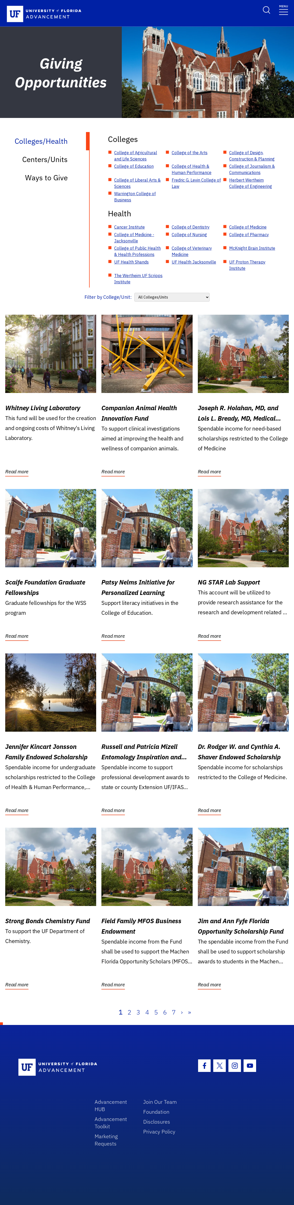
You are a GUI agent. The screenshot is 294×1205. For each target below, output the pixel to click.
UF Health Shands (131, 262)
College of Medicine (248, 227)
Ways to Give (46, 177)
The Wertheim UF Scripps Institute (138, 278)
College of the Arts (189, 152)
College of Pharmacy (249, 234)
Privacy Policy (159, 1131)
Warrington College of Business (135, 196)
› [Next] (182, 1012)
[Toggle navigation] (283, 9)
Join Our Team (160, 1101)
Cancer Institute (129, 227)
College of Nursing (189, 234)
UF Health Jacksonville (194, 262)
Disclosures (156, 1121)
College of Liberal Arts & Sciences (137, 183)
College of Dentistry (191, 227)
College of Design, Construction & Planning (252, 156)
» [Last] (189, 1012)
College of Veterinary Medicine (192, 251)
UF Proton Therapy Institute (247, 265)
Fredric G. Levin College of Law (196, 183)
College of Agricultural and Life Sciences (135, 156)
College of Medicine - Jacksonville (134, 237)
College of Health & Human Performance (191, 169)
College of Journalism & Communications (252, 169)
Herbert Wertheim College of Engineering (250, 183)
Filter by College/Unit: (108, 297)
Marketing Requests (106, 1140)
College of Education (134, 166)
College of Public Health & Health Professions (137, 251)
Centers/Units (45, 159)
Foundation (156, 1111)
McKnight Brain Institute (252, 248)
